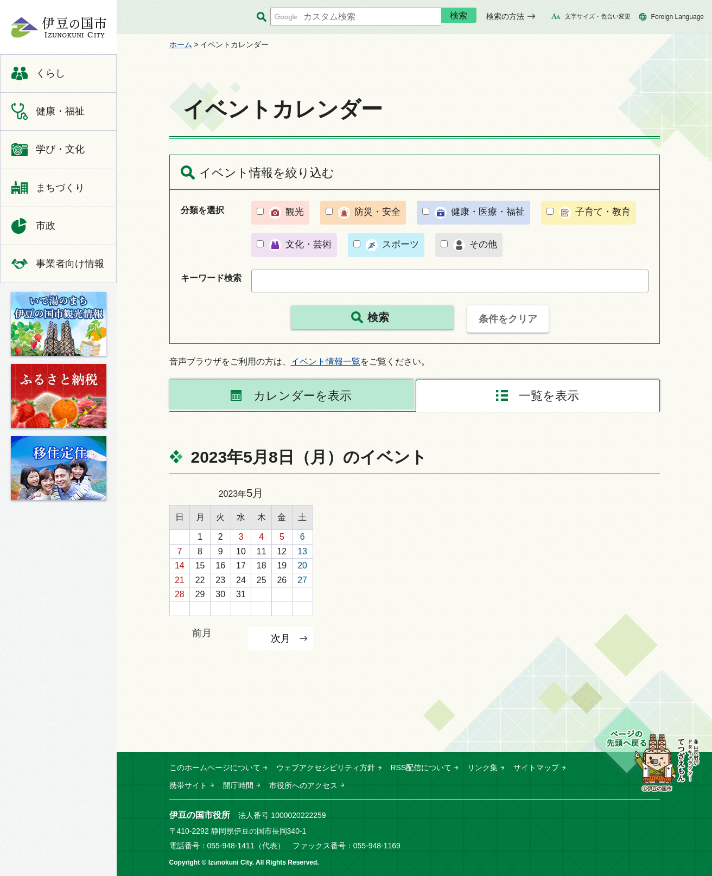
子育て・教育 (603, 212)
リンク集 (482, 767)
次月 (280, 638)
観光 (294, 212)
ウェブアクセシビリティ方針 (325, 767)
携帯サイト (188, 785)
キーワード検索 (211, 278)
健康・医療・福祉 (488, 212)
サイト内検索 (261, 17)
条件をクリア (508, 319)
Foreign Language (677, 17)
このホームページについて (214, 767)
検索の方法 (505, 16)
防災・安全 (377, 212)
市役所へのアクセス (303, 785)
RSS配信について (421, 767)
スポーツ (400, 244)
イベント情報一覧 (325, 361)
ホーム (180, 44)
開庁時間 (238, 785)
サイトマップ (536, 767)
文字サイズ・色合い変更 (598, 16)
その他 (483, 244)
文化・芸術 (308, 244)
